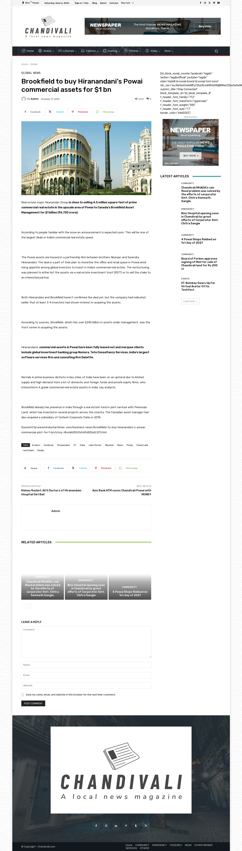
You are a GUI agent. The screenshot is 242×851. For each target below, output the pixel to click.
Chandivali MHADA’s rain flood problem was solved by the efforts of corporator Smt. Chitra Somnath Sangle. (42, 588)
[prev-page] (23, 605)
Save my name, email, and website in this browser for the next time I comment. (71, 694)
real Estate (28, 450)
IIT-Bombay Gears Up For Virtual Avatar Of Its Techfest (198, 286)
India (82, 445)
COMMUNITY (42, 577)
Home (24, 64)
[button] (216, 51)
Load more (190, 301)
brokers (36, 445)
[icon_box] (127, 3)
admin (35, 99)
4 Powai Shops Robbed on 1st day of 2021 (129, 593)
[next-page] (29, 605)
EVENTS (185, 279)
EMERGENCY (85, 580)
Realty (41, 450)
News (120, 445)
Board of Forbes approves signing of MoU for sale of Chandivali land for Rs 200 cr (199, 263)
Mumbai (109, 445)
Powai (130, 445)
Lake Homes (95, 445)
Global (33, 64)
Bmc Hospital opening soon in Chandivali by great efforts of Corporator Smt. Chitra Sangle (86, 590)
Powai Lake (142, 445)
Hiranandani (63, 445)
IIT (75, 445)
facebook (48, 445)
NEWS (37, 73)
